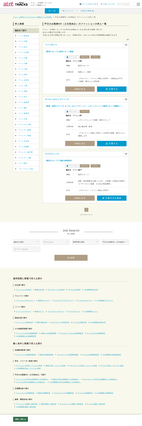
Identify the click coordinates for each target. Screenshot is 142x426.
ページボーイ (51, 45)
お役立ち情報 (86, 11)
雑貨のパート (39, 311)
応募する (112, 89)
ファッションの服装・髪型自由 (27, 404)
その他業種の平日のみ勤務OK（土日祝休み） (65, 382)
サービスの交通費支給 (85, 393)
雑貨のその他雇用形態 (48, 333)
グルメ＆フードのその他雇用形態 (71, 333)
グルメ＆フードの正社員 (56, 289)
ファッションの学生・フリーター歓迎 (29, 365)
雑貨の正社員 (39, 289)
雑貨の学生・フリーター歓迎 (56, 365)
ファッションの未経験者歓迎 (26, 354)
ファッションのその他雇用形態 (27, 333)
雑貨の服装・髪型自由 (48, 404)
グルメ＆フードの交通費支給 (64, 393)
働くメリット (68, 11)
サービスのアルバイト (85, 300)
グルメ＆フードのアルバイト (64, 300)
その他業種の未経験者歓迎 (111, 354)
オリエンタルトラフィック (57, 99)
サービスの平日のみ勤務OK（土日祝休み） (31, 382)
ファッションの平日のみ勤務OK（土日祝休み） (32, 379)
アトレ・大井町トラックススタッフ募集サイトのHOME (32, 17)
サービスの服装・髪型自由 (96, 404)
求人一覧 (51, 11)
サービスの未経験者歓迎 (90, 354)
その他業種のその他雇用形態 (26, 336)
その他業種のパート (91, 311)
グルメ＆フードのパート (56, 311)
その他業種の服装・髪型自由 (26, 407)
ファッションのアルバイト (25, 300)
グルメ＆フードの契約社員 (60, 322)
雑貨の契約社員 (41, 322)
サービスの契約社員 (80, 322)
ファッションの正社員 (23, 289)
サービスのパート (74, 311)
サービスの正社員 (74, 289)
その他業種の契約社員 (98, 322)
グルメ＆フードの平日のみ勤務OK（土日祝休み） (100, 379)
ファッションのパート (23, 311)
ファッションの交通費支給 (25, 393)
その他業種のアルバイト (104, 300)
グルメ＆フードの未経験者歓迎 (67, 354)
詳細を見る (80, 89)
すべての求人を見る (90, 4)
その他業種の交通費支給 (104, 393)
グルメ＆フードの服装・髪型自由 (71, 404)
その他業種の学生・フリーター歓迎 (28, 368)
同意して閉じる (20, 419)
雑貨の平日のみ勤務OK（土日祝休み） (66, 379)
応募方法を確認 (111, 198)
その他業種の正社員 (91, 289)
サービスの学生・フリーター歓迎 (112, 365)
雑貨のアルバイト (44, 300)
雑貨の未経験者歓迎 (46, 354)
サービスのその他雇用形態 (96, 333)
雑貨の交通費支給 (44, 393)
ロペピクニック (52, 154)
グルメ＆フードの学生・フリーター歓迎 (83, 365)
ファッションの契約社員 (24, 322)
